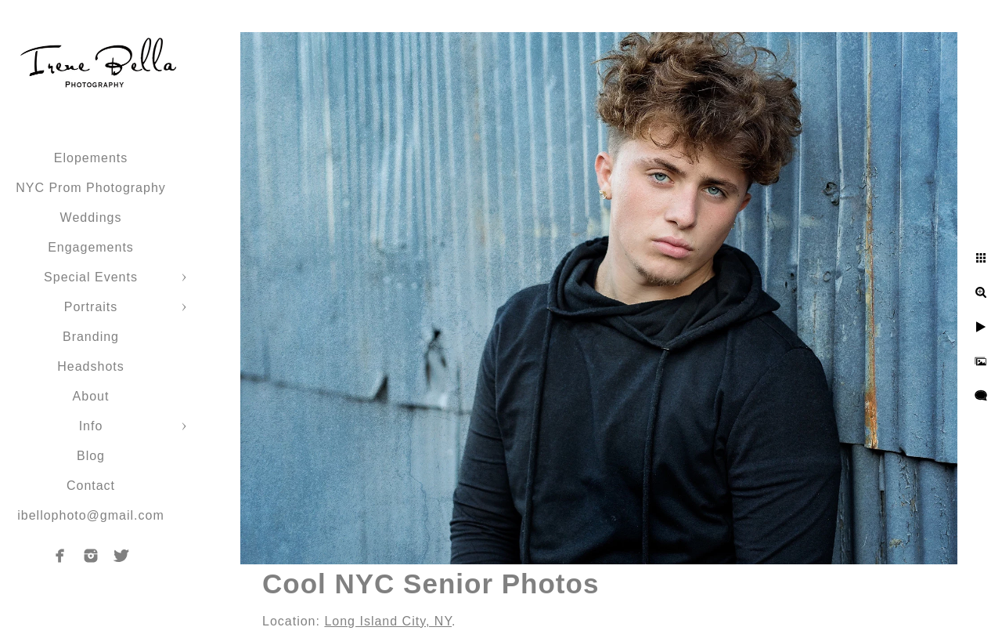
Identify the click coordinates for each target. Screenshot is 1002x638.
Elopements (91, 158)
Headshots (90, 366)
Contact (91, 485)
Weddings (91, 217)
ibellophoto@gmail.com (90, 515)
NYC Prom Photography (91, 187)
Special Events (91, 277)
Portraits (91, 307)
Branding (91, 336)
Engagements (91, 247)
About (91, 396)
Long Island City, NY (388, 621)
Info (91, 426)
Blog (91, 455)
